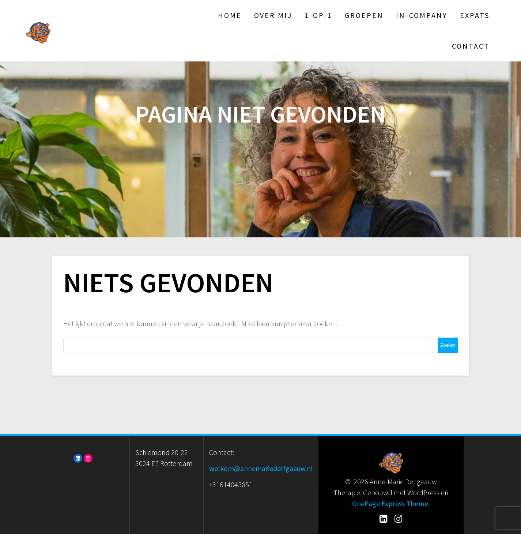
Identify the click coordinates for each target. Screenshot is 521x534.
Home (230, 15)
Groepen (364, 15)
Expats (475, 15)
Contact (471, 45)
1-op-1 (318, 15)
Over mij (273, 15)
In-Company (422, 15)
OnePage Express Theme (390, 503)
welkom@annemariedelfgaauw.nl (261, 468)
